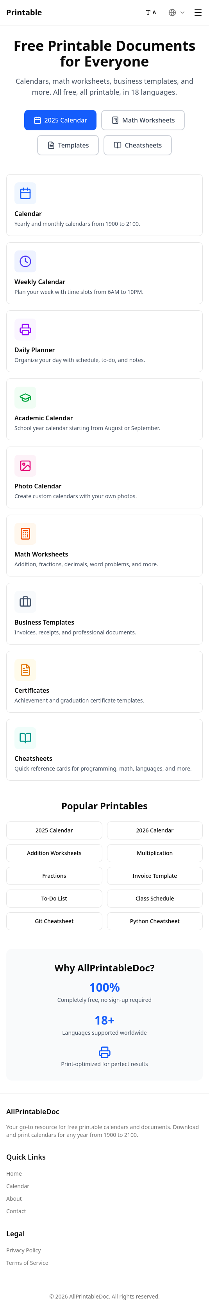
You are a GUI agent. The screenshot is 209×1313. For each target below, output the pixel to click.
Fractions (54, 875)
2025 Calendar (60, 120)
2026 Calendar (154, 830)
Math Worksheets (143, 120)
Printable (24, 12)
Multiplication (155, 853)
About (14, 1198)
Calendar (17, 1186)
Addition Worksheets (54, 853)
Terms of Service (27, 1262)
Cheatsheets (138, 145)
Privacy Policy (23, 1250)
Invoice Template (154, 875)
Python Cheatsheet (155, 921)
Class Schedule (155, 898)
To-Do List (54, 898)
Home (14, 1173)
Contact (16, 1211)
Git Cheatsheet (54, 921)
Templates (68, 145)
